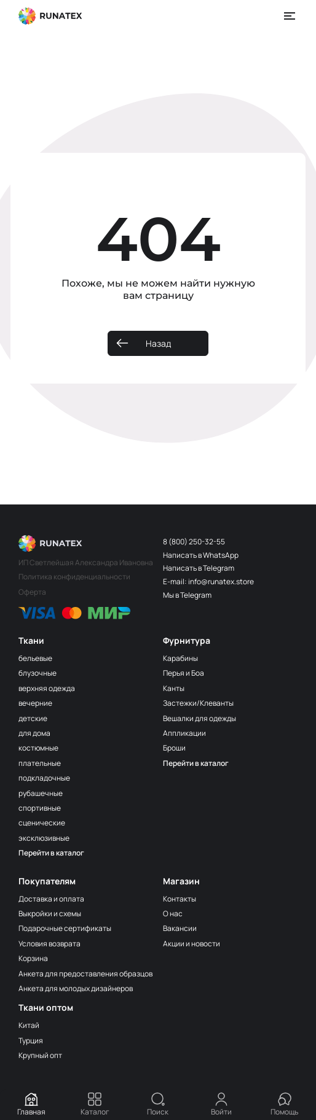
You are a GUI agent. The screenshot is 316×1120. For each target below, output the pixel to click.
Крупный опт (40, 1055)
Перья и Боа (183, 673)
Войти (221, 1104)
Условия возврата (49, 943)
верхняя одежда (46, 688)
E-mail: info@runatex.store (208, 581)
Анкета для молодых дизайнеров (75, 988)
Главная (31, 1104)
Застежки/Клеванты (198, 703)
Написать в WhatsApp (201, 555)
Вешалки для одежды (199, 718)
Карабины (180, 658)
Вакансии (180, 928)
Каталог (95, 1104)
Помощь (284, 1104)
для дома (34, 733)
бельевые (35, 658)
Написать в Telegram (198, 568)
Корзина (33, 958)
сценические (41, 822)
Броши (174, 748)
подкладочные (44, 778)
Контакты (179, 899)
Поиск (157, 1104)
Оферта (32, 592)
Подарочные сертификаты (64, 928)
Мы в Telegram (187, 595)
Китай (28, 1025)
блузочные (37, 673)
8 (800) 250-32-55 (194, 541)
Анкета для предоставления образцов (85, 973)
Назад (158, 343)
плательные (39, 763)
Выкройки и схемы (49, 913)
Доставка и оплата (51, 899)
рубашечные (40, 793)
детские (32, 718)
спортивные (39, 808)
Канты (173, 688)
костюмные (38, 748)
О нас (173, 913)
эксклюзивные (43, 838)
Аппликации (184, 733)
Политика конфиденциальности (74, 576)
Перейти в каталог (51, 853)
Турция (30, 1040)
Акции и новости (191, 943)
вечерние (35, 703)
